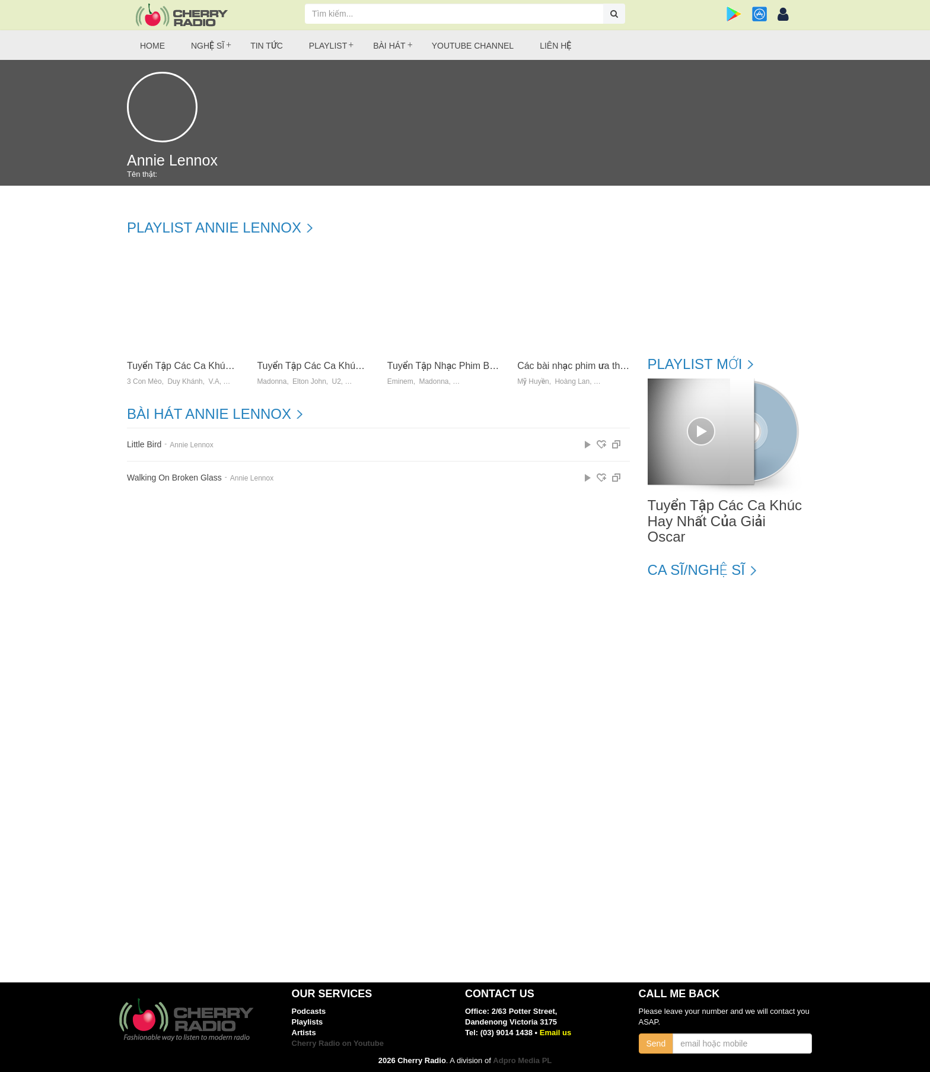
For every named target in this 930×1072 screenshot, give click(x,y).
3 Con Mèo (144, 382)
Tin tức (266, 45)
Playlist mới (695, 364)
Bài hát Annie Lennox (209, 414)
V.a (213, 382)
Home (152, 45)
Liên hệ (555, 45)
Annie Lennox (191, 445)
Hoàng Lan (572, 382)
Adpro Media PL (522, 1060)
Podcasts (309, 1011)
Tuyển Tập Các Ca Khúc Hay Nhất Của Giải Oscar (233, 366)
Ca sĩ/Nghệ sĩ (696, 570)
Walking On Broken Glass (174, 477)
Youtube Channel (473, 45)
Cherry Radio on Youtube (338, 1043)
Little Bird (144, 444)
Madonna (271, 382)
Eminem (400, 382)
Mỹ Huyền (533, 382)
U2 (336, 382)
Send (656, 1043)
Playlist (328, 45)
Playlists (307, 1021)
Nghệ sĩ (207, 45)
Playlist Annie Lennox (214, 228)
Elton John (309, 382)
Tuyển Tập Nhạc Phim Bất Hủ (449, 366)
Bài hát (389, 45)
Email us (555, 1032)
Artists (304, 1032)
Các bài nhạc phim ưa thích (575, 366)
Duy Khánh (184, 382)
